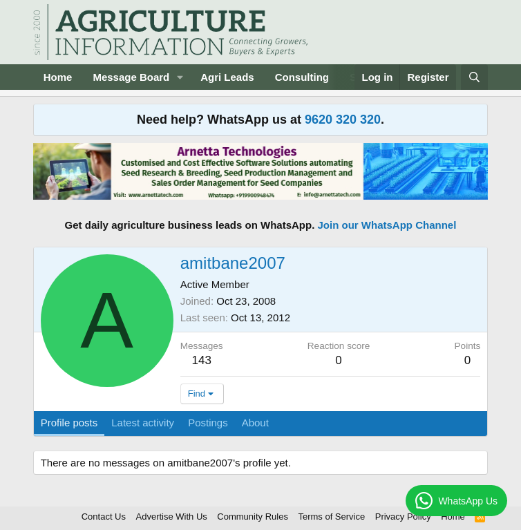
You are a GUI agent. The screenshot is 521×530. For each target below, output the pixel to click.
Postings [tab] (208, 422)
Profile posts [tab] (69, 422)
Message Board (131, 77)
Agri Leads (227, 77)
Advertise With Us (171, 516)
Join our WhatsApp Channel (387, 225)
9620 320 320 (343, 119)
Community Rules (252, 516)
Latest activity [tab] (142, 422)
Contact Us (104, 516)
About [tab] (255, 422)
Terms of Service (331, 516)
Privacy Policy (403, 516)
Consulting (302, 77)
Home (58, 77)
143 (201, 360)
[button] (180, 77)
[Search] (474, 77)
